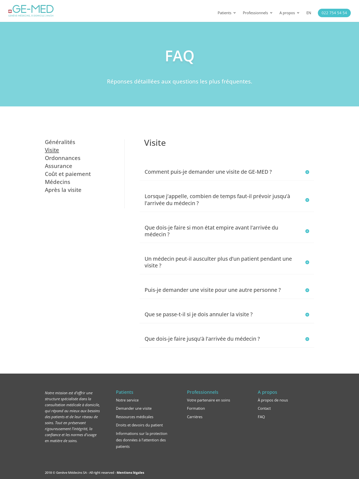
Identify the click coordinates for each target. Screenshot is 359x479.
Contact (264, 408)
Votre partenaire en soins (208, 400)
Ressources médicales (134, 416)
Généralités (60, 142)
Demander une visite (134, 408)
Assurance (58, 165)
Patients (224, 13)
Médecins (57, 181)
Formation (196, 408)
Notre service (127, 400)
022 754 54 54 (334, 12)
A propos (287, 13)
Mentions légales (130, 472)
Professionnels (255, 13)
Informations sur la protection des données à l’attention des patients (141, 440)
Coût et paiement (68, 173)
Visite (52, 150)
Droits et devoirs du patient (139, 424)
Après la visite (63, 189)
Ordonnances (63, 157)
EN (308, 13)
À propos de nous (273, 400)
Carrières (194, 416)
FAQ (261, 416)
